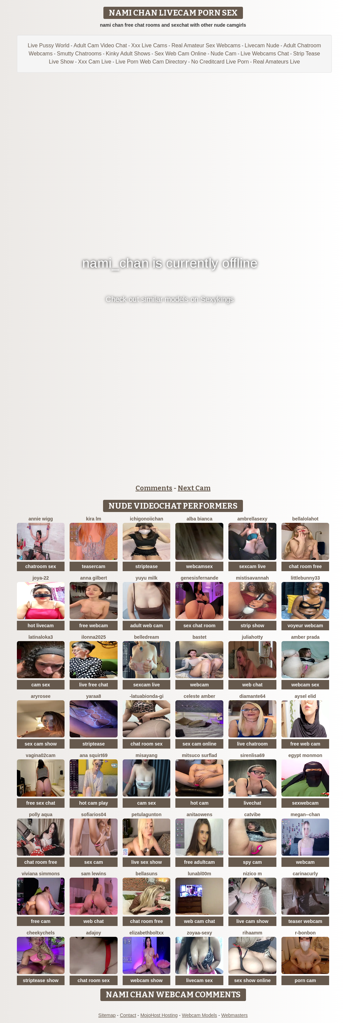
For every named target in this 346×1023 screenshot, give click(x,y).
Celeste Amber (199, 696)
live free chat (93, 684)
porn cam (305, 980)
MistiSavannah (252, 578)
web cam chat (199, 921)
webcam (199, 684)
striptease (146, 566)
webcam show (146, 980)
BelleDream (146, 637)
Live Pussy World (48, 45)
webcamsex (199, 566)
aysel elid (305, 696)
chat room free (305, 566)
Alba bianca (199, 518)
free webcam (93, 625)
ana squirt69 (93, 755)
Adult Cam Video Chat (100, 45)
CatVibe (252, 814)
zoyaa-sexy (199, 932)
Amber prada (305, 637)
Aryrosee (40, 696)
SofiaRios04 (93, 814)
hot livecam (41, 625)
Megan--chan (305, 814)
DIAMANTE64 (252, 696)
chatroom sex (40, 566)
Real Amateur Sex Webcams (205, 45)
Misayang (146, 755)
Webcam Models (199, 1015)
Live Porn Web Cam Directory (151, 62)
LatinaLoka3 (40, 637)
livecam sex (199, 980)
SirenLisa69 (252, 755)
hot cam (199, 803)
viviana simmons (41, 873)
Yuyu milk (146, 578)
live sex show (146, 862)
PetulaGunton (146, 814)
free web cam (305, 744)
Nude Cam (223, 53)
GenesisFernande (199, 578)
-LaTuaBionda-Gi (146, 696)
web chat (252, 684)
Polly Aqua (40, 814)
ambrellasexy (253, 518)
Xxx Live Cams (149, 45)
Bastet (199, 637)
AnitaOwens (199, 814)
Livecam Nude (262, 45)
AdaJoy (93, 932)
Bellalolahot (305, 518)
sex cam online (199, 744)
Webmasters (234, 1015)
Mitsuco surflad (199, 755)
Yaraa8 (93, 696)
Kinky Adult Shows (128, 53)
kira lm (93, 518)
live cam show (252, 921)
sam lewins (93, 873)
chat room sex (146, 744)
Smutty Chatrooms (79, 53)
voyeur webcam (305, 625)
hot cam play (93, 803)
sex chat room (199, 625)
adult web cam (146, 625)
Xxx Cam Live (95, 62)
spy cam (252, 862)
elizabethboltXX (146, 932)
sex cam (93, 862)
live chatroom (252, 744)
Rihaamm (252, 932)
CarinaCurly (305, 873)
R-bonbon (305, 932)
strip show (252, 625)
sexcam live (252, 566)
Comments (153, 488)
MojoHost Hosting (159, 1015)
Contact (128, 1015)
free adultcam (199, 862)
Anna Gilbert (93, 578)
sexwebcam (305, 803)
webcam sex (305, 684)
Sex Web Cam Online (180, 53)
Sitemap (107, 1015)
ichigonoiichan (146, 518)
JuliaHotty (252, 637)
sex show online (252, 980)
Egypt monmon (305, 755)
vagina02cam (40, 755)
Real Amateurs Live (276, 62)
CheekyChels (41, 932)
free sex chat (40, 803)
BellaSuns (146, 873)
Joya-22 (40, 578)
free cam (41, 921)
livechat (252, 803)
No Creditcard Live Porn (220, 62)
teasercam (93, 566)
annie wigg (40, 518)
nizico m (252, 873)
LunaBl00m (199, 873)
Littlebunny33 (305, 578)
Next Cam (194, 488)
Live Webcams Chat (265, 53)
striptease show (40, 980)
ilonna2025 (93, 637)
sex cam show (41, 744)
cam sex (40, 684)
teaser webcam (305, 921)
